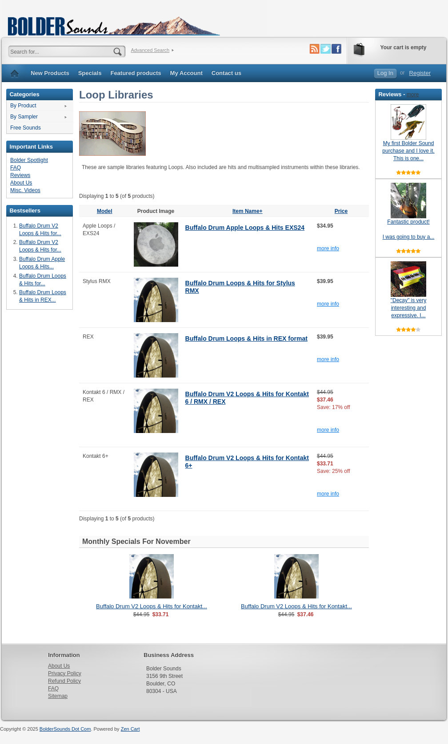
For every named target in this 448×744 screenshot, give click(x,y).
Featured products (135, 73)
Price (341, 211)
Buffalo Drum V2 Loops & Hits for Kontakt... (151, 606)
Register (420, 73)
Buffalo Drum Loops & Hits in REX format (246, 338)
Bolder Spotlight (29, 160)
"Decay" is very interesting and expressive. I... (409, 308)
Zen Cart (130, 729)
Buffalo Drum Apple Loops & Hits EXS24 (245, 227)
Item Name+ (247, 211)
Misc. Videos (25, 190)
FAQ (15, 168)
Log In (385, 73)
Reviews (20, 175)
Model (104, 211)
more (413, 94)
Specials (90, 73)
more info (328, 248)
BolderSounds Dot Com (65, 729)
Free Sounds (25, 128)
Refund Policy (64, 681)
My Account (186, 73)
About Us (21, 183)
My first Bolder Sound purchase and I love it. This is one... (408, 150)
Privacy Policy (64, 673)
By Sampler (24, 117)
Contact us (226, 73)
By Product (23, 105)
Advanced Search (150, 50)
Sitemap (58, 696)
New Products (50, 73)
